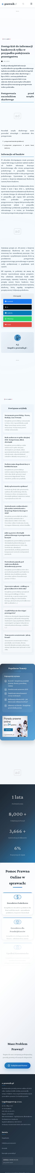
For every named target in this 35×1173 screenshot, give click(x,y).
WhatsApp (9, 319)
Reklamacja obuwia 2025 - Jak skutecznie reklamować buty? (18, 693)
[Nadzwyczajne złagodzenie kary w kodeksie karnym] (17, 464)
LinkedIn (9, 313)
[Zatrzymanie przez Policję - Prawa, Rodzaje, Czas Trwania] (17, 415)
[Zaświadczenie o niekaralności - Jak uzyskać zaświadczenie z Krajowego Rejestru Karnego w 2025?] (17, 508)
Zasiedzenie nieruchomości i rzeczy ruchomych (17, 687)
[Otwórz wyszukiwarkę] (23, 4)
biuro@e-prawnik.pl (8, 1146)
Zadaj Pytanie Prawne (17, 1058)
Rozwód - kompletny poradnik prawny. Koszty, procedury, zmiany (18, 676)
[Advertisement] (17, 25)
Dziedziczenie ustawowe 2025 (18, 682)
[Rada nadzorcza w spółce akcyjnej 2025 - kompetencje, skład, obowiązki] (17, 439)
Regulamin (5, 1131)
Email (8, 324)
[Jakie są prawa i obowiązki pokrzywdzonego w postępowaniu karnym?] (17, 536)
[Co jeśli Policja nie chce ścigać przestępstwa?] (17, 612)
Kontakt (4, 1141)
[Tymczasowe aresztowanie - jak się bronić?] (17, 635)
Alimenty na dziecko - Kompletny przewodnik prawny (19, 699)
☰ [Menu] (31, 4)
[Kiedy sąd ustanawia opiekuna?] (17, 485)
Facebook (9, 301)
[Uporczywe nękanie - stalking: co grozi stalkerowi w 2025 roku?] (17, 587)
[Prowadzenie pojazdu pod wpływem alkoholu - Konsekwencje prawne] (17, 563)
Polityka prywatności (9, 1136)
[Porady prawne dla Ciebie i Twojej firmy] (15, 729)
